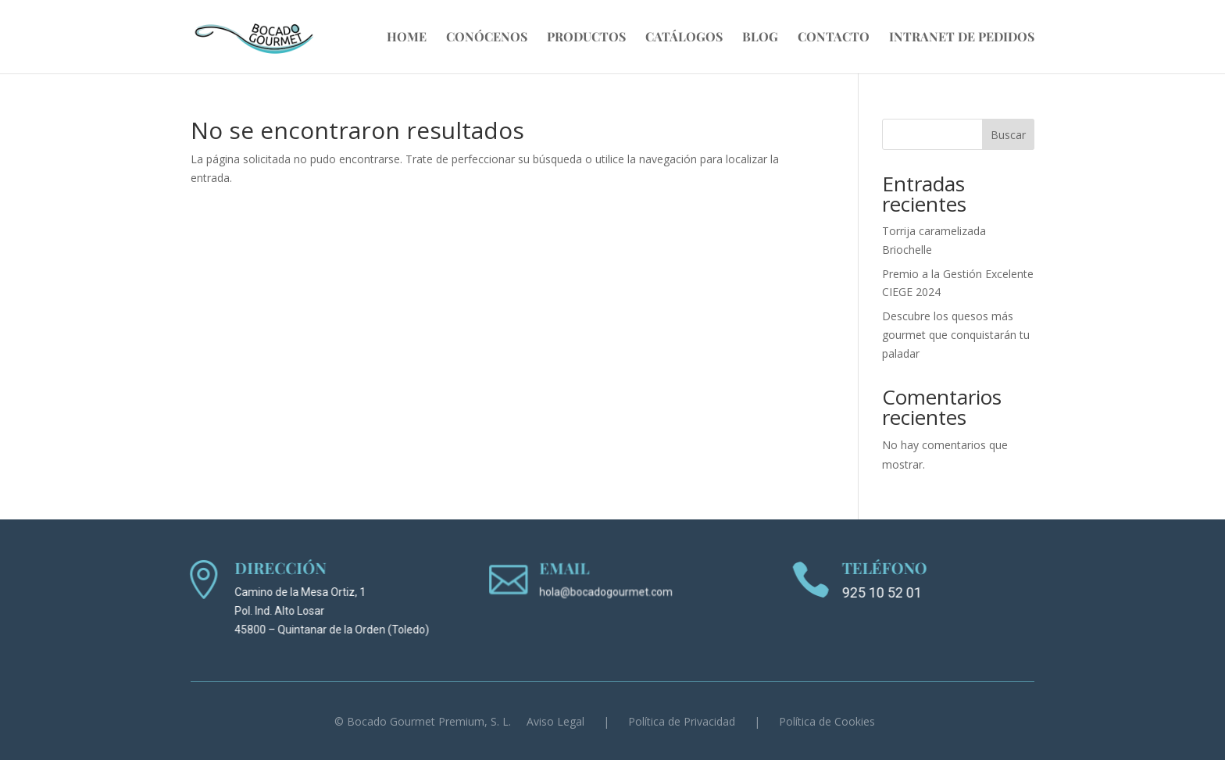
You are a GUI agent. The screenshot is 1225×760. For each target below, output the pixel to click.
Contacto (834, 38)
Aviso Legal (555, 721)
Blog (760, 38)
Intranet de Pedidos (961, 38)
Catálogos (684, 38)
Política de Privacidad (681, 721)
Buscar (1008, 134)
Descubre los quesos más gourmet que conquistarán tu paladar (956, 335)
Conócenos (486, 38)
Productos (586, 38)
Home (407, 38)
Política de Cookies (827, 721)
